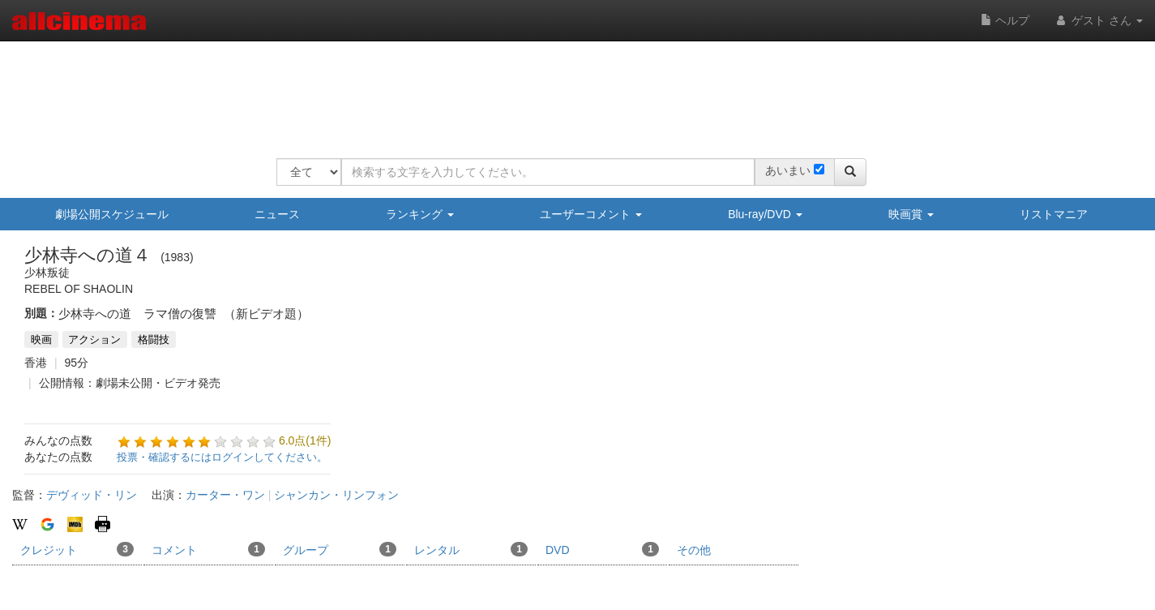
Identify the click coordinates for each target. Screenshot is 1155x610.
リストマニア (1054, 214)
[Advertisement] (571, 89)
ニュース (277, 214)
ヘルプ (1005, 20)
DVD (602, 549)
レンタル (471, 549)
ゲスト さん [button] (1098, 20)
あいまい (788, 170)
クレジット (77, 549)
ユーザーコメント (591, 214)
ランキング (420, 214)
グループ (339, 549)
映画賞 (911, 214)
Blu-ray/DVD (765, 214)
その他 (694, 549)
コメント (208, 549)
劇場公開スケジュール (112, 214)
